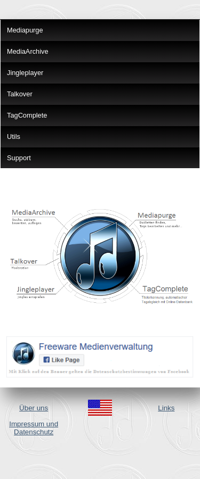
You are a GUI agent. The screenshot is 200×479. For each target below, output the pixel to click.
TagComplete (27, 115)
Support (19, 158)
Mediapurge (25, 30)
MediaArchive (28, 51)
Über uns (33, 408)
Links (166, 408)
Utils (13, 137)
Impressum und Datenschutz (33, 428)
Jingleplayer (25, 73)
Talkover (20, 94)
